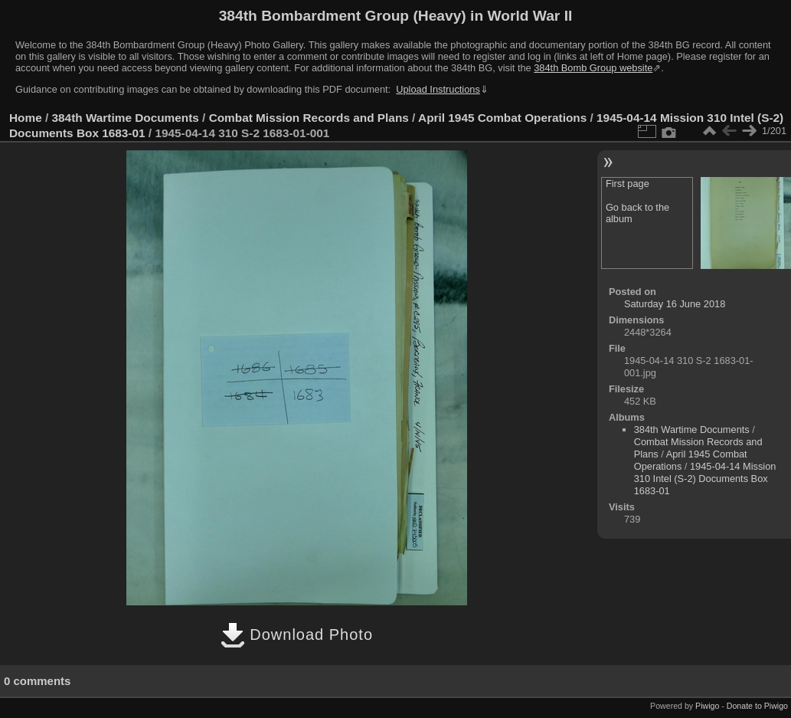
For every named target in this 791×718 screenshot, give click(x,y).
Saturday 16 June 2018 (674, 304)
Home (25, 117)
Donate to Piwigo (757, 705)
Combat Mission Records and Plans (309, 117)
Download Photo (297, 634)
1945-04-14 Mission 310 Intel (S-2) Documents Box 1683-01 (705, 479)
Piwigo (707, 705)
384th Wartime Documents (125, 117)
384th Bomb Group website (593, 68)
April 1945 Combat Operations (502, 117)
